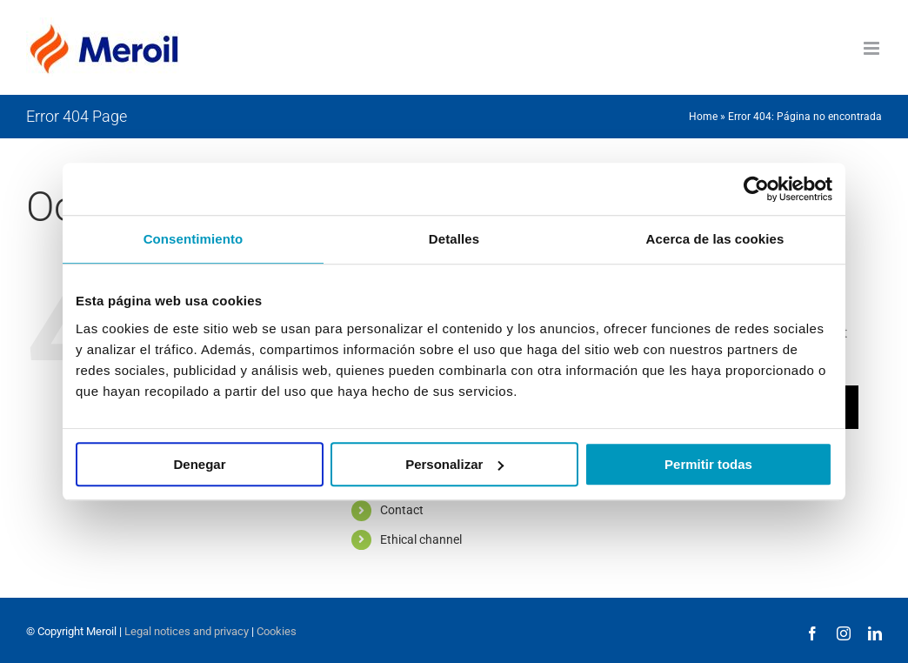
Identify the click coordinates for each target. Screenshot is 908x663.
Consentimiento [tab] (194, 238)
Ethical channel (421, 539)
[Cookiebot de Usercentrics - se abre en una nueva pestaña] (756, 189)
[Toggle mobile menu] (873, 48)
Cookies (277, 631)
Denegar (199, 464)
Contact (402, 510)
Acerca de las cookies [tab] (715, 238)
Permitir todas (708, 464)
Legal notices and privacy (186, 631)
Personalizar (454, 464)
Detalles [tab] (454, 238)
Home (703, 116)
